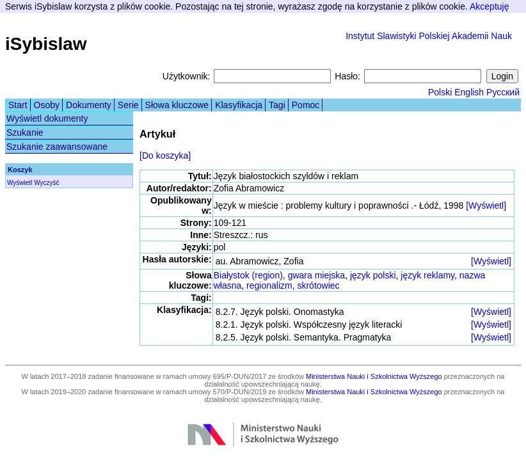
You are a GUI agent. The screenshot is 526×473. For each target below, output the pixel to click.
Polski (440, 92)
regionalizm (269, 285)
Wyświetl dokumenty (47, 118)
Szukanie (25, 132)
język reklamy (427, 275)
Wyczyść (46, 182)
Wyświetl (19, 182)
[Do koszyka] (165, 155)
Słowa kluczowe (177, 105)
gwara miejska (316, 275)
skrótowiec (318, 285)
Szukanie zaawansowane (57, 146)
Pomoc (306, 105)
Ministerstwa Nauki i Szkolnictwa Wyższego (374, 376)
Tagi (277, 105)
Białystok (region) (248, 275)
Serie (128, 105)
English (469, 92)
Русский (503, 92)
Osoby (47, 105)
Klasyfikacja (238, 105)
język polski (373, 275)
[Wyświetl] (486, 205)
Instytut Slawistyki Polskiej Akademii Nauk (429, 36)
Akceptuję (489, 6)
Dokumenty (88, 105)
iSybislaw (46, 44)
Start (18, 105)
